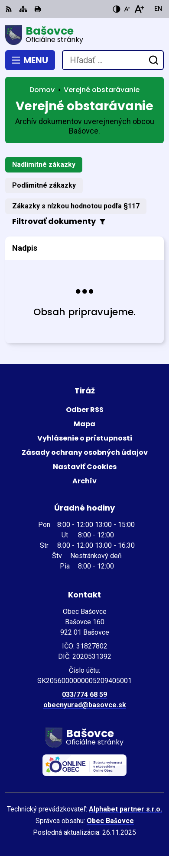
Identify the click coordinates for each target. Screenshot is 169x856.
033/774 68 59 (84, 694)
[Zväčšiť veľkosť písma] (139, 9)
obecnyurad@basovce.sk (84, 705)
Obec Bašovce (110, 821)
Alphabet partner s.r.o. (125, 809)
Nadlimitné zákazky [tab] (43, 164)
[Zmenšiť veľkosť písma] (127, 9)
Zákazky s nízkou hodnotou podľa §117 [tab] (76, 206)
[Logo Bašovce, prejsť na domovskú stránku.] (84, 35)
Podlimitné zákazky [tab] (44, 185)
